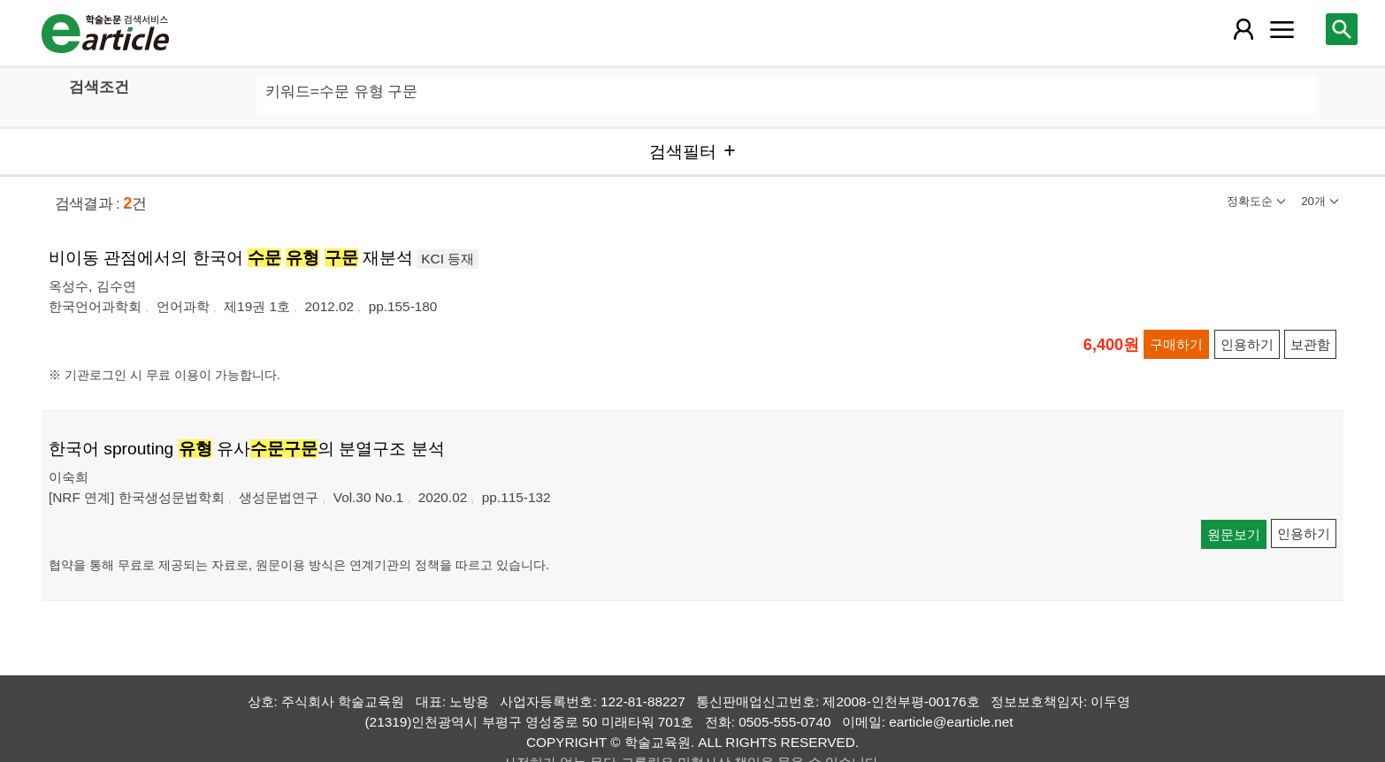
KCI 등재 (447, 258)
